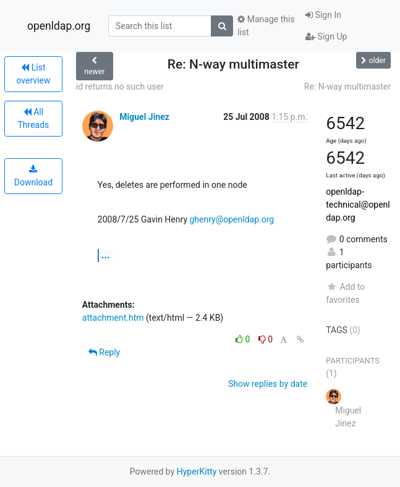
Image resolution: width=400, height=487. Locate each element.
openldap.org (58, 26)
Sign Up (326, 36)
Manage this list (265, 25)
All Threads (33, 118)
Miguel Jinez (144, 117)
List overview (33, 73)
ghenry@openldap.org (231, 219)
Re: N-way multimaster (347, 86)
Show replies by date (267, 384)
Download (33, 176)
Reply (104, 352)
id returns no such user (120, 86)
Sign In (323, 15)
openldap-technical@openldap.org (358, 204)
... (105, 255)
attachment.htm (113, 318)
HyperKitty (197, 471)
